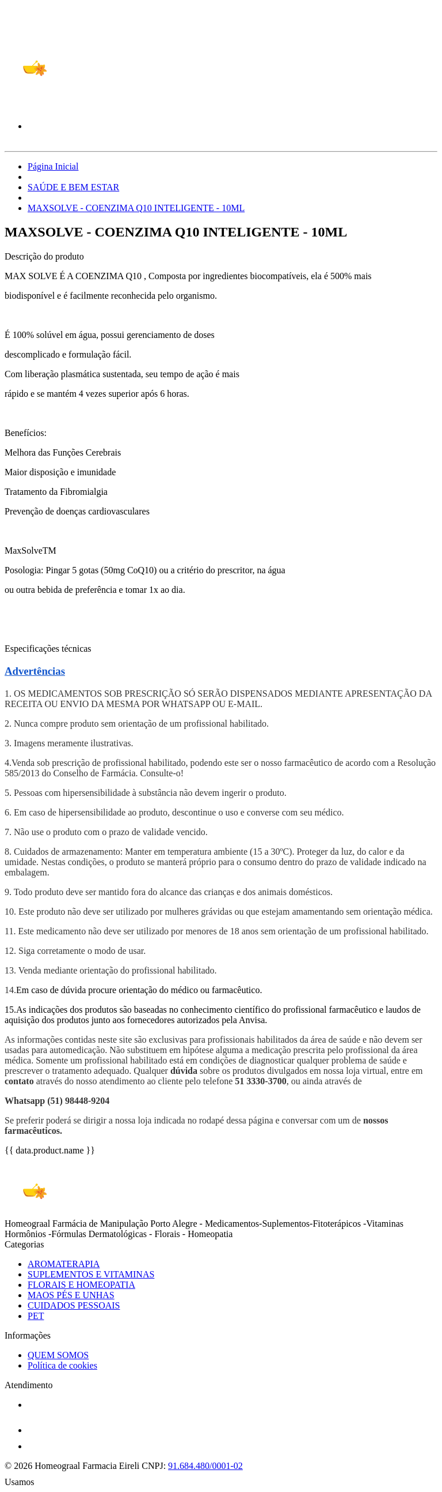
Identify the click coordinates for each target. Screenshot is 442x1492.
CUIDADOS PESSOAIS (74, 1305)
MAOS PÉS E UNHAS (71, 1295)
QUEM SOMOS (58, 1355)
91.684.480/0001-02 (205, 1466)
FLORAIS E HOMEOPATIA (81, 1285)
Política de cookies (62, 1365)
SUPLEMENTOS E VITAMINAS (91, 1274)
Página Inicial (53, 166)
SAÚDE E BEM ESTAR (73, 187)
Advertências (35, 671)
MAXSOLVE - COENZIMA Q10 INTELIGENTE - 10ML (136, 208)
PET (36, 1316)
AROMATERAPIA (64, 1264)
